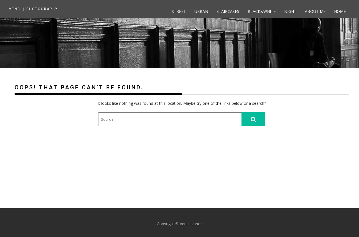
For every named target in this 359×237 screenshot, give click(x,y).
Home (340, 11)
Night (290, 11)
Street (179, 11)
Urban (201, 11)
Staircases (228, 11)
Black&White (262, 11)
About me (315, 11)
